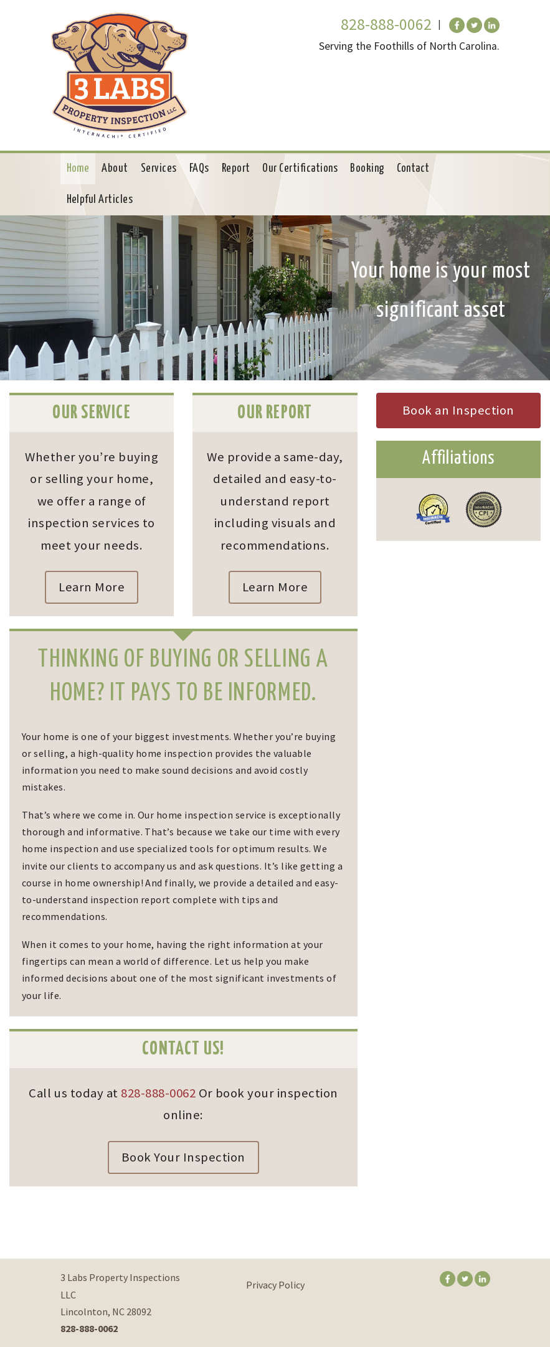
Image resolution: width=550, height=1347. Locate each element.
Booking (367, 168)
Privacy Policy (275, 1285)
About (115, 168)
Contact (413, 168)
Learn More (92, 587)
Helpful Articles (100, 199)
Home (78, 168)
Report (236, 168)
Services (159, 168)
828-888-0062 (386, 24)
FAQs (199, 168)
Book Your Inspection (183, 1157)
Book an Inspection (458, 410)
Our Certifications (300, 168)
